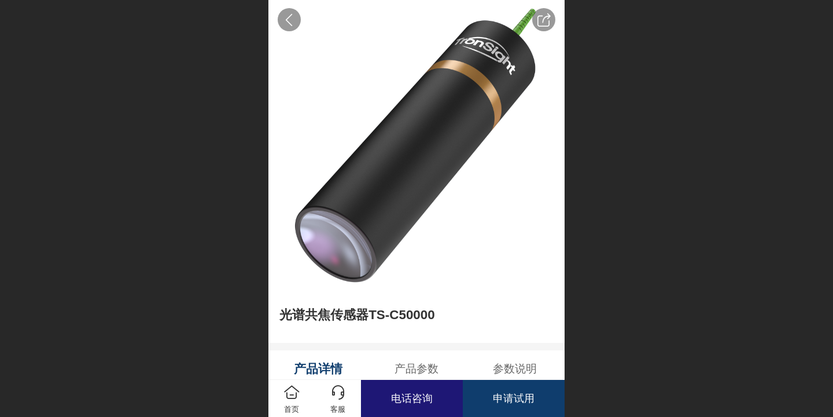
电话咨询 (412, 398)
